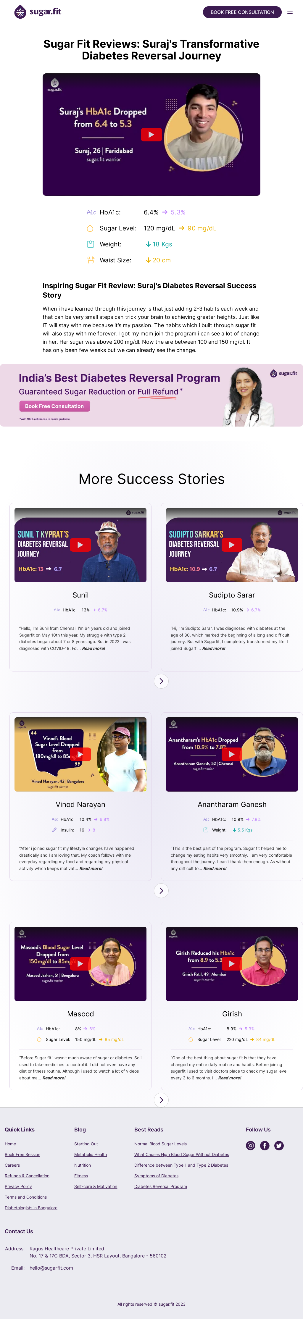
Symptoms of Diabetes (156, 1175)
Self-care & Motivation (95, 1186)
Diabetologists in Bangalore (31, 1207)
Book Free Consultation (242, 12)
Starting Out (86, 1143)
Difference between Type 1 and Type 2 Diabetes (181, 1165)
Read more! (93, 648)
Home (10, 1143)
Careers (12, 1165)
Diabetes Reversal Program (160, 1186)
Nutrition (82, 1165)
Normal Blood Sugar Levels (160, 1143)
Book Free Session (22, 1154)
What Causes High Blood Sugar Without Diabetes (181, 1154)
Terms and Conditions (26, 1196)
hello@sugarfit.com (51, 1268)
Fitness (81, 1175)
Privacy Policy (18, 1186)
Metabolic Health (90, 1154)
